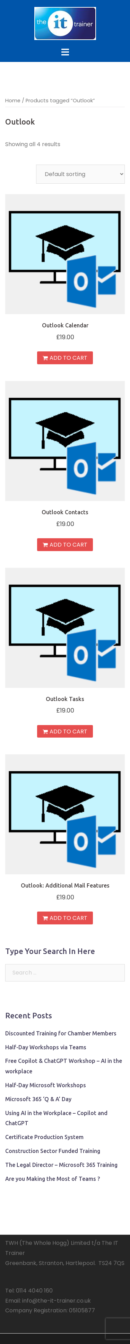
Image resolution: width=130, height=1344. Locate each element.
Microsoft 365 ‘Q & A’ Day (38, 1099)
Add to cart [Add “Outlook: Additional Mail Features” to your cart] (68, 918)
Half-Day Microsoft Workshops (45, 1085)
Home (12, 100)
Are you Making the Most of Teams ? (52, 1179)
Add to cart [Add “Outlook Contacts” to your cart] (68, 545)
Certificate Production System (44, 1137)
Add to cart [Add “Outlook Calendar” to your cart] (68, 358)
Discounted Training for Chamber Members (60, 1033)
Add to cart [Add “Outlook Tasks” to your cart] (68, 731)
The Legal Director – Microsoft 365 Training (61, 1165)
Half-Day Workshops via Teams (45, 1047)
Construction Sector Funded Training (52, 1151)
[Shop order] (80, 174)
